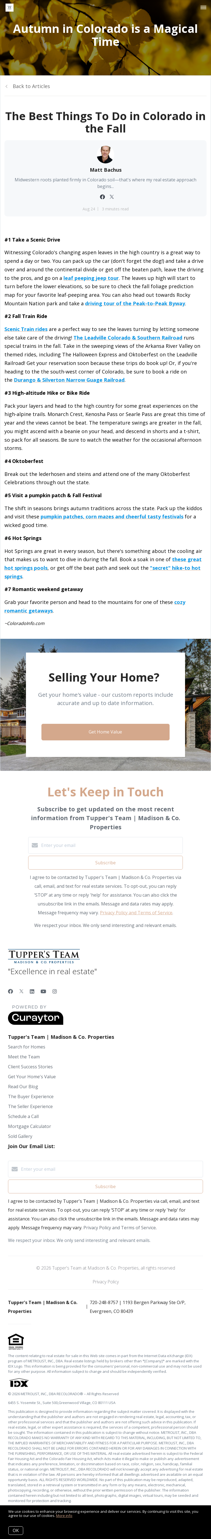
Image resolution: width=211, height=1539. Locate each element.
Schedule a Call (23, 1116)
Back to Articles (31, 86)
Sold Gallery (20, 1136)
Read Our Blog (23, 1087)
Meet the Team (24, 1057)
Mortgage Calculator (29, 1126)
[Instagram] (54, 991)
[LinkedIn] (32, 991)
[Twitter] (21, 991)
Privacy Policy (106, 1282)
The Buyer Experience (31, 1096)
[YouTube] (43, 991)
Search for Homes (26, 1047)
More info (64, 1515)
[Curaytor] (35, 1023)
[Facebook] (10, 991)
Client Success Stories (30, 1067)
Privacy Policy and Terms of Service (136, 913)
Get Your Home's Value (32, 1077)
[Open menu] (203, 7)
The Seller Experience (30, 1106)
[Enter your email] (111, 845)
